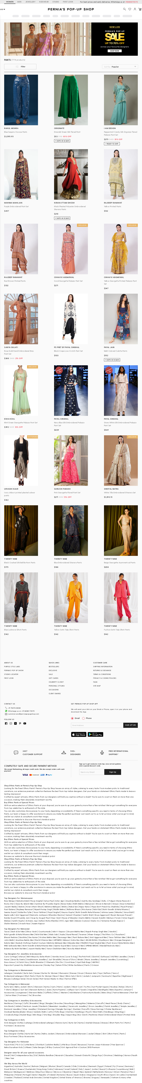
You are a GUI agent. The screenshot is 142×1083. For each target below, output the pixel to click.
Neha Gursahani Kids (13, 1047)
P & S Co (19, 1045)
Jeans (49, 990)
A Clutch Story (23, 962)
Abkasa (66, 940)
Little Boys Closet (68, 1045)
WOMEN (10, 2)
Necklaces (8, 1003)
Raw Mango (9, 901)
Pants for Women (44, 976)
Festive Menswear (121, 992)
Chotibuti (40, 1045)
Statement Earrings (46, 1009)
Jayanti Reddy (10, 907)
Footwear (22, 995)
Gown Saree (32, 979)
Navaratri (59, 1055)
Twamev (82, 934)
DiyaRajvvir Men (106, 940)
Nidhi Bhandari (37, 962)
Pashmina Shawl (96, 1015)
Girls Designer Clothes (14, 1023)
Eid (35, 1055)
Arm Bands (9, 1006)
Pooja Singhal (36, 901)
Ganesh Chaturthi (82, 1055)
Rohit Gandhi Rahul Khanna (88, 912)
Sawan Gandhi (98, 918)
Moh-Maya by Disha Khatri (39, 957)
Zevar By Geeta (18, 959)
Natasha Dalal (22, 901)
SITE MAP (97, 686)
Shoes (29, 1012)
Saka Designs (39, 1047)
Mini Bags (37, 1015)
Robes (121, 987)
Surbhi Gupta (18, 921)
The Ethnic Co (108, 934)
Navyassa (82, 1045)
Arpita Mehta (85, 918)
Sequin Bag (71, 1015)
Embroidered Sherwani (76, 1034)
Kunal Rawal (72, 934)
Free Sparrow (117, 1045)
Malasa (7, 921)
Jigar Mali (68, 921)
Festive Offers (71, 979)
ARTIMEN (57, 940)
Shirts (30, 987)
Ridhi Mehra (78, 904)
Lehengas (8, 973)
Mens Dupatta (116, 990)
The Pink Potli (84, 957)
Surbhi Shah (88, 915)
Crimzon (95, 965)
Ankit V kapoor (59, 931)
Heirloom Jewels (30, 1006)
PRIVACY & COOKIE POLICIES (104, 678)
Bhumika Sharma (56, 915)
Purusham (120, 934)
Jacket (91, 1034)
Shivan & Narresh (103, 904)
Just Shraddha (55, 959)
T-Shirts (7, 990)
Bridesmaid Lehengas (13, 976)
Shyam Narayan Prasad (120, 915)
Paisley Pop (49, 965)
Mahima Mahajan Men (57, 943)
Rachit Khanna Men (43, 940)
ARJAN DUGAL (92, 940)
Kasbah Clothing (23, 943)
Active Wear (11, 995)
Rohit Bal (97, 909)
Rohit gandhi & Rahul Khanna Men (19, 934)
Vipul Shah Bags (83, 962)
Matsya (110, 918)
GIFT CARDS (53, 678)
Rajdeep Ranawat (25, 909)
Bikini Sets (70, 976)
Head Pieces (111, 1003)
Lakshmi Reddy (52, 1045)
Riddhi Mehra (59, 909)
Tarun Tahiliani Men (117, 937)
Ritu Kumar (87, 909)
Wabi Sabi (53, 934)
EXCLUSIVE (53, 670)
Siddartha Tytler (25, 912)
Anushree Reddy (73, 901)
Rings (42, 1003)
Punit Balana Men (80, 937)
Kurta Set (73, 1023)
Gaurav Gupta (67, 912)
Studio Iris (95, 921)
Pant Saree (44, 979)
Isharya (22, 957)
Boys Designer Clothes (14, 1034)
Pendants (43, 1006)
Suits (53, 987)
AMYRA (95, 962)
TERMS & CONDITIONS (102, 674)
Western (64, 992)
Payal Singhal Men (97, 943)
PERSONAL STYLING (57, 686)
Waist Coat (77, 987)
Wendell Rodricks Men (109, 946)
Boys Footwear (11, 1036)
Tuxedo (83, 990)
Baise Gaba (66, 904)
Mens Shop (106, 992)
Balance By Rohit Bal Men (15, 948)
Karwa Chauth (131, 1055)
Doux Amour (9, 962)
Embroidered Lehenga (44, 1023)
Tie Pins (87, 987)
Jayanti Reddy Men (36, 948)
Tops (100, 973)
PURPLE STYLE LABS (12, 666)
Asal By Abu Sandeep (90, 901)
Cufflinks (48, 992)
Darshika (23, 937)
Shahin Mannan (11, 923)
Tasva (6, 931)
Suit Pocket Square (100, 987)
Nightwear (127, 976)
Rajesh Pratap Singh (43, 909)
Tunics (115, 973)
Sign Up (112, 772)
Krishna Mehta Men (48, 937)
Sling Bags (119, 1012)
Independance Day (24, 1055)
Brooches (37, 995)
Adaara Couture (82, 921)
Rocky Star (9, 904)
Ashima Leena (107, 912)
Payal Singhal (54, 912)
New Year (10, 1058)
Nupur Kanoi (84, 907)
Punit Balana (9, 909)
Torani (118, 918)
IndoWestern (75, 992)
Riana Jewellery (92, 959)
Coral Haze (70, 962)
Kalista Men (9, 943)
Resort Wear (58, 976)
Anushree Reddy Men (25, 940)
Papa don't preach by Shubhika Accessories (23, 965)
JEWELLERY (30, 2)
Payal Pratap (126, 907)
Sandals (37, 1012)
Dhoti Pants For (116, 1023)
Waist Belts (98, 1012)
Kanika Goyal (10, 918)
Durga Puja (97, 1055)
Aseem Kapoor (38, 923)
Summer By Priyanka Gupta (47, 904)
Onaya (115, 904)
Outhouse (105, 957)
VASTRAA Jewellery (119, 957)
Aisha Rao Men (77, 940)
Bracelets (34, 1003)
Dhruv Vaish (31, 931)
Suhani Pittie (61, 965)
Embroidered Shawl (113, 1015)
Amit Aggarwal (22, 915)
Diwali (7, 1055)
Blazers (16, 990)
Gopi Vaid (55, 918)
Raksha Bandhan (46, 1055)
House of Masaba (69, 918)
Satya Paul (48, 901)
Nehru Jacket (20, 987)
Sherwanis (63, 973)
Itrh (61, 921)
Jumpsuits (95, 976)
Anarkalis (18, 973)
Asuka (62, 934)
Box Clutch (82, 1015)
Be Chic (60, 962)
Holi (13, 1055)
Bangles (49, 1003)
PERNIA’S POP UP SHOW (14, 670)
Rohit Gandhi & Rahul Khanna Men (37, 946)
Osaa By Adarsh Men (24, 904)
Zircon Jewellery (96, 1006)
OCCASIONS (54, 690)
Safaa (41, 921)
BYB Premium (94, 1047)
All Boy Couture (53, 1047)
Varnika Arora (58, 957)
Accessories (9, 992)
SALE (51, 674)
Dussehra (69, 1055)
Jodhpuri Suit (73, 990)
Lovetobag (122, 959)
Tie (30, 995)
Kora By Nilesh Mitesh (77, 948)
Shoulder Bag (59, 1015)
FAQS (95, 682)
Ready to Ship (57, 979)
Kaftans (107, 973)
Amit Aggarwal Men (98, 937)
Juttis (50, 1012)
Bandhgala (103, 990)
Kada (23, 1012)
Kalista (22, 907)
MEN (19, 2)
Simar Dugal (127, 918)
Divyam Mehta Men (75, 931)
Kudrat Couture (39, 943)
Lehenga (29, 1023)
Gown (81, 973)
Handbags (79, 1012)
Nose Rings (69, 1003)
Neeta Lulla (9, 915)
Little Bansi (29, 1045)
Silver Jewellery (29, 1009)
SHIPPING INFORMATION (102, 666)
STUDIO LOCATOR (11, 674)
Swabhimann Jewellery (36, 959)
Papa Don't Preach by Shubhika (105, 907)
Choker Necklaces (113, 1009)
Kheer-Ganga (94, 934)
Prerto (87, 965)
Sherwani (38, 987)
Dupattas (117, 976)
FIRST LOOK (68, 2)
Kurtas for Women (49, 973)
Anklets (18, 1006)
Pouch (88, 1012)
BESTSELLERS (54, 666)
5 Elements (50, 962)
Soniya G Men (78, 946)
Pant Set (134, 992)
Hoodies (114, 987)
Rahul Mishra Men (126, 943)
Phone (88, 718)
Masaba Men (74, 943)
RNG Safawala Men (12, 946)
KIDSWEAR (44, 2)
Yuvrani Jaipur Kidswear (99, 1045)
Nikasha (118, 912)
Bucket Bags (25, 1015)
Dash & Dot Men (18, 931)
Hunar (6, 959)
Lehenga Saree (18, 979)
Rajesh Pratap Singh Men (96, 931)
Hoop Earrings (97, 1009)
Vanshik (112, 931)
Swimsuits (106, 976)
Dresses (73, 973)
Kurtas (47, 987)
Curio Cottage (10, 957)
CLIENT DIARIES (55, 693)
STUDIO (55, 2)
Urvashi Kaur (24, 923)
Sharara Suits (61, 1023)
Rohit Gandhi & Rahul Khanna (115, 909)
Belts (44, 1012)
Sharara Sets (91, 973)
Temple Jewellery (127, 1006)
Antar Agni (59, 901)
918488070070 (132, 2)
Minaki (80, 959)
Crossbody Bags (11, 1015)
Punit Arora (112, 943)
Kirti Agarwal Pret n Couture (74, 1047)
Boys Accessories (26, 1036)
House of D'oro (69, 959)
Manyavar (89, 904)
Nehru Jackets (48, 1034)
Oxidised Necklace (12, 1012)
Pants (59, 987)
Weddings (118, 1055)
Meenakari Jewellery (58, 1006)
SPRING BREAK (92, 946)
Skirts (78, 976)
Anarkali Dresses (92, 1023)
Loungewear (21, 992)
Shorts (129, 987)
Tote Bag (47, 1015)
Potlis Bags (59, 1012)
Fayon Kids (9, 1045)
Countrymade (44, 931)
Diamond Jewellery (12, 1009)
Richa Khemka (52, 921)
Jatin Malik (9, 940)
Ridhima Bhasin (74, 909)
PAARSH (84, 943)
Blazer (98, 1034)
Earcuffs (100, 1003)
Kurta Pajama (59, 990)
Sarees (37, 973)
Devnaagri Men (64, 937)
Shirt (105, 1034)
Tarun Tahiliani (39, 912)
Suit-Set (24, 990)
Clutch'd (95, 957)
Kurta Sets (28, 973)
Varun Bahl (128, 912)
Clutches (69, 1012)
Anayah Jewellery (108, 959)
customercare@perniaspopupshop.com (23, 714)
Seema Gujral (10, 912)
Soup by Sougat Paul (40, 918)
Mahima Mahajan (52, 907)
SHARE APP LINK (130, 725)
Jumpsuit (127, 990)
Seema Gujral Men (62, 946)
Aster (131, 957)
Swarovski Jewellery (78, 1006)
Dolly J (105, 901)
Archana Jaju (31, 921)
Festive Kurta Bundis (91, 992)
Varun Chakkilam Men (56, 948)
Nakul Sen (73, 907)
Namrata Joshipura (38, 915)
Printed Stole (129, 1015)
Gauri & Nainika (127, 904)
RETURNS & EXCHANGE (102, 670)
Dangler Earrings (64, 1009)
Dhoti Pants (30, 976)
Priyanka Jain (23, 918)
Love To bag (71, 957)
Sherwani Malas (36, 992)
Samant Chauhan (73, 915)
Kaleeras (91, 1003)
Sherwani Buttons (37, 990)
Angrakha (92, 990)
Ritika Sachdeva (76, 965)
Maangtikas (81, 1003)
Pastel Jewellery (112, 1006)
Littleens (28, 1047)
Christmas (108, 1055)
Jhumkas (76, 1009)
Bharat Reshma (11, 937)
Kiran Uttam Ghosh (34, 907)
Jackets (86, 976)
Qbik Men (131, 937)
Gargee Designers (123, 940)
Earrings (18, 1003)
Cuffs (26, 1003)
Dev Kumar (33, 937)
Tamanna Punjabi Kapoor (112, 921)
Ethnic (56, 992)
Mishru (64, 907)
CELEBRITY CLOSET (56, 682)
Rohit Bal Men (41, 934)
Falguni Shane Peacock (119, 901)
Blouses (7, 979)
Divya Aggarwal (102, 915)
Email (76, 718)
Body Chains (123, 1003)
